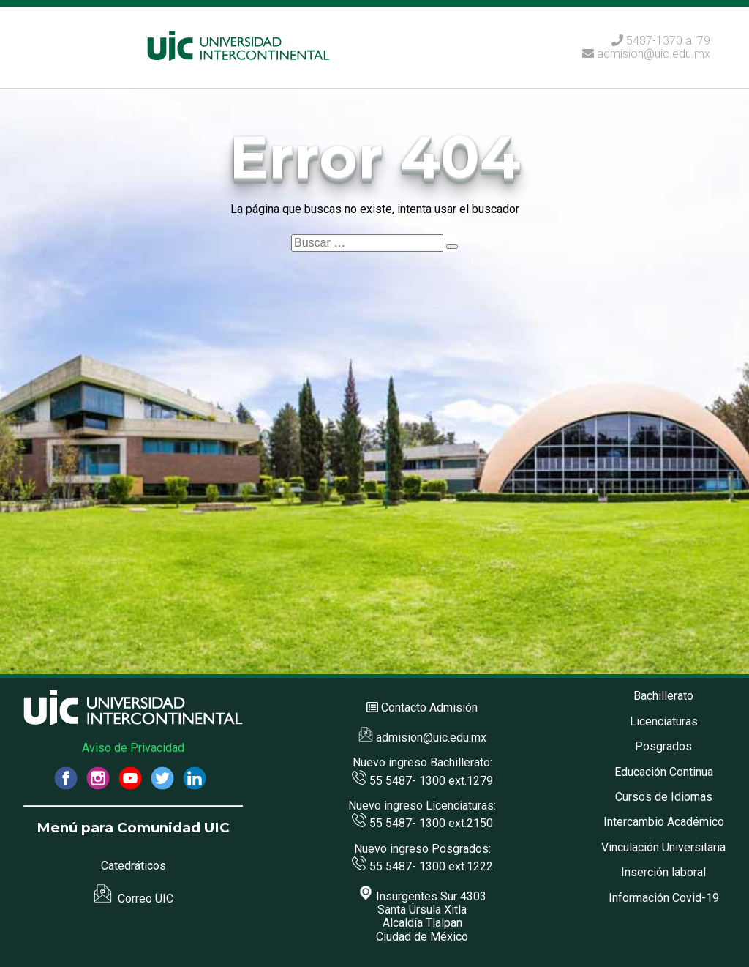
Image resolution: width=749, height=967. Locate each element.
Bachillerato (663, 696)
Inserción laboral (663, 872)
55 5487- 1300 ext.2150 (422, 823)
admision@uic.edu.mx (646, 54)
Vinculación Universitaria (663, 847)
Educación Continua (663, 772)
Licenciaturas (664, 721)
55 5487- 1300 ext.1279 (422, 781)
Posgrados (663, 746)
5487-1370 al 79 (668, 41)
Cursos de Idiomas (663, 797)
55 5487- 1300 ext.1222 (422, 866)
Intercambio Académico (663, 822)
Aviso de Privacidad (133, 748)
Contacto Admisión (429, 707)
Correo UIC (133, 899)
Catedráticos (133, 866)
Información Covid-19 (664, 898)
